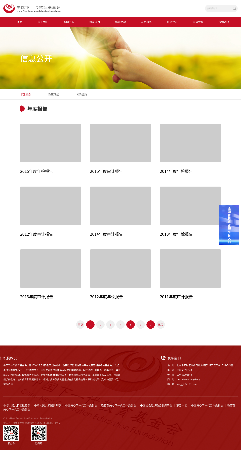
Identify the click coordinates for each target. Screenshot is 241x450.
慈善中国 (181, 405)
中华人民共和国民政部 (47, 405)
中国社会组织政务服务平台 (156, 405)
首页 (20, 22)
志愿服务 (146, 22)
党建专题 (198, 22)
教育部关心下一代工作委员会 (118, 405)
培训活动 (120, 22)
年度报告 (25, 94)
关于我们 (43, 22)
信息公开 (172, 22)
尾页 (160, 325)
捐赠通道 (224, 22)
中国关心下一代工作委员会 (81, 405)
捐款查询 (82, 94)
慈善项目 (94, 22)
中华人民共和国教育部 (16, 405)
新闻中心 (68, 22)
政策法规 (53, 94)
